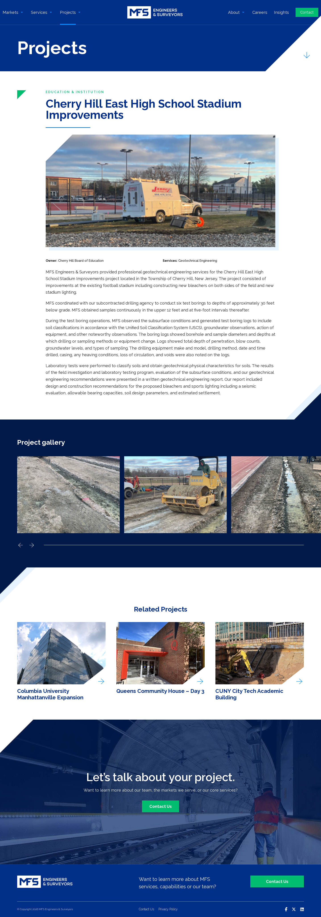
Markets (10, 12)
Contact (307, 12)
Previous (20, 545)
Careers (259, 12)
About (234, 12)
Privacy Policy (168, 909)
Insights (281, 12)
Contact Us (160, 806)
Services (39, 12)
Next (31, 545)
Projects (68, 12)
